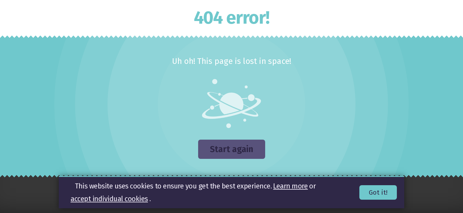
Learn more (290, 186)
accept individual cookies (109, 199)
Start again (231, 149)
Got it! (378, 193)
